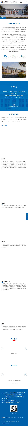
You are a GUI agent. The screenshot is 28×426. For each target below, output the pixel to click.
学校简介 (3, 17)
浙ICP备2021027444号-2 (6, 423)
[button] (4, 70)
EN (26, 2)
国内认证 (25, 17)
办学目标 (8, 17)
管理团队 (14, 17)
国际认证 (19, 17)
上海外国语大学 (20, 417)
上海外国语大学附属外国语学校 (11, 417)
